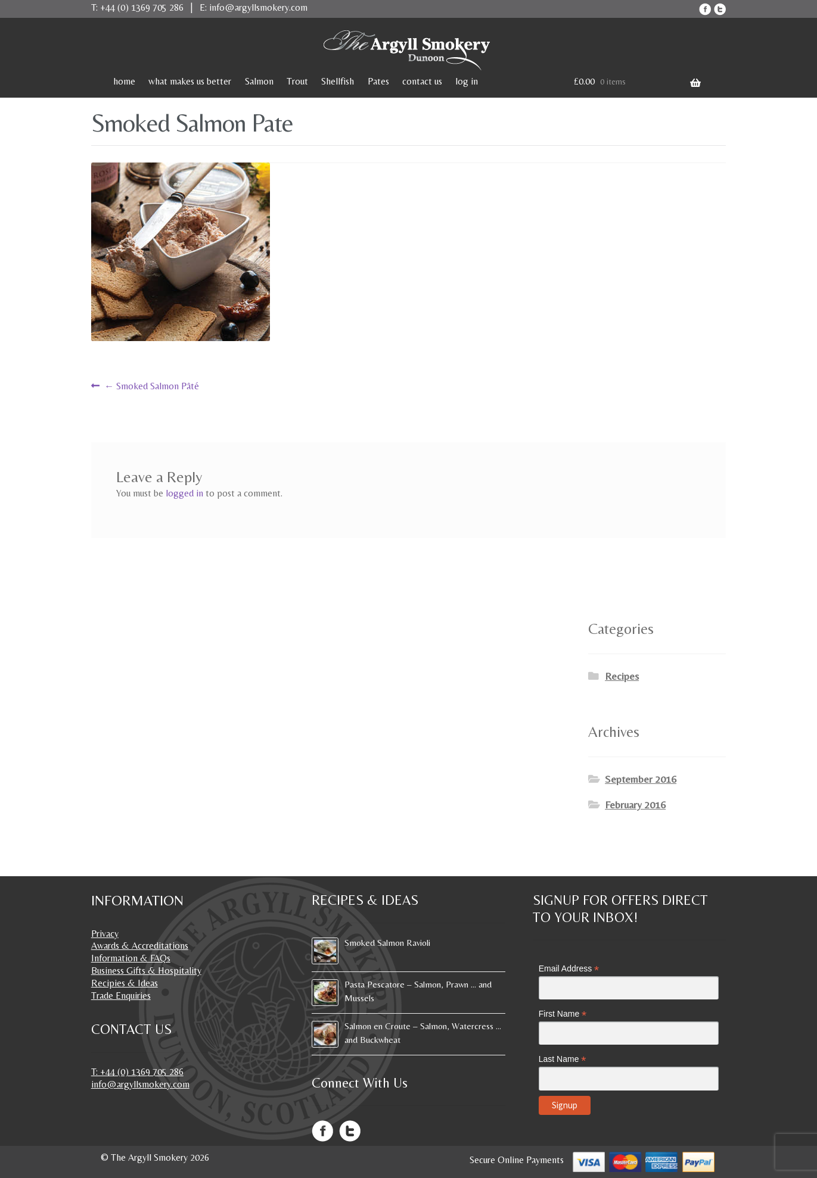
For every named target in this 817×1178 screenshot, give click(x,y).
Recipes (622, 676)
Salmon (259, 81)
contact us (422, 81)
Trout (297, 81)
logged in (184, 493)
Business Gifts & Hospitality (146, 970)
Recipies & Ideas (124, 983)
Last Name (562, 1059)
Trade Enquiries (121, 995)
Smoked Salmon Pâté (151, 386)
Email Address (569, 968)
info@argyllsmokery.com (258, 7)
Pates (378, 81)
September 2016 (640, 779)
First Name (563, 1014)
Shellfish (337, 81)
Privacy (105, 933)
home (124, 81)
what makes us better (189, 81)
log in (466, 81)
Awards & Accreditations (139, 945)
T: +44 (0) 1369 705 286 (137, 1071)
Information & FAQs (130, 958)
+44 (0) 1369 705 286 (142, 7)
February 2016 (635, 805)
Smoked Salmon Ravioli (387, 943)
